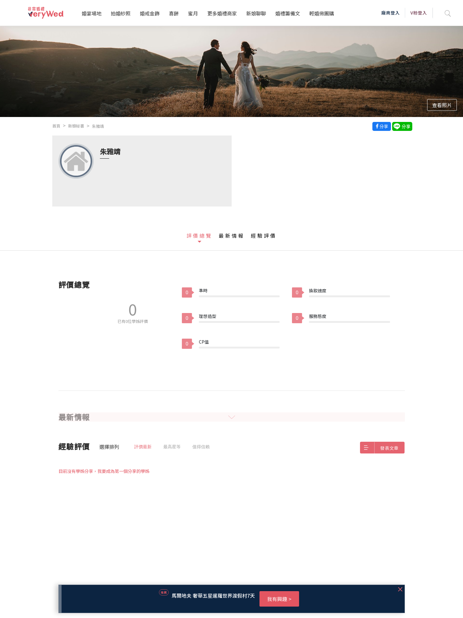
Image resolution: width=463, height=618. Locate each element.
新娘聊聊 (256, 13)
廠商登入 (390, 13)
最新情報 (232, 235)
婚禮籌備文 (287, 13)
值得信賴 (201, 446)
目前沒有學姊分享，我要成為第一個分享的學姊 (103, 471)
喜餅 (174, 13)
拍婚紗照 (121, 13)
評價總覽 (199, 235)
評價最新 (143, 446)
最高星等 (172, 446)
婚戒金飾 (150, 13)
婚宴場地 (91, 13)
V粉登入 (418, 13)
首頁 (56, 126)
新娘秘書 (76, 126)
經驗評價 (264, 235)
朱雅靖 (98, 126)
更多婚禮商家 (222, 13)
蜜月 (193, 13)
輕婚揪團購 (321, 13)
